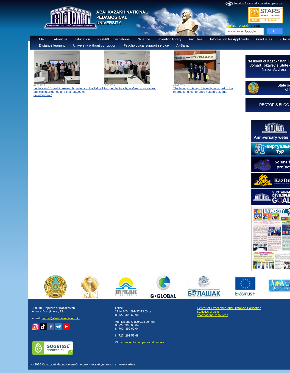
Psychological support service (146, 45)
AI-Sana (182, 45)
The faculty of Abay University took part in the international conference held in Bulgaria (203, 90)
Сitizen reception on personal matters (140, 342)
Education (82, 39)
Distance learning (52, 45)
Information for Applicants (229, 39)
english (255, 25)
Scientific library (169, 39)
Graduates (264, 39)
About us (60, 39)
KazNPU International (113, 39)
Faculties (196, 39)
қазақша (230, 25)
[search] (244, 31)
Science (144, 39)
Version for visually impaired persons (254, 3)
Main (43, 39)
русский (243, 25)
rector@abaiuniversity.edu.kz (61, 318)
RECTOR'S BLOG (274, 105)
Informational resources (212, 315)
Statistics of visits (208, 311)
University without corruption (94, 45)
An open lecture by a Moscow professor (129, 88)
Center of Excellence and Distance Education (229, 308)
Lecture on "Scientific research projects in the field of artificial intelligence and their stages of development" (68, 92)
